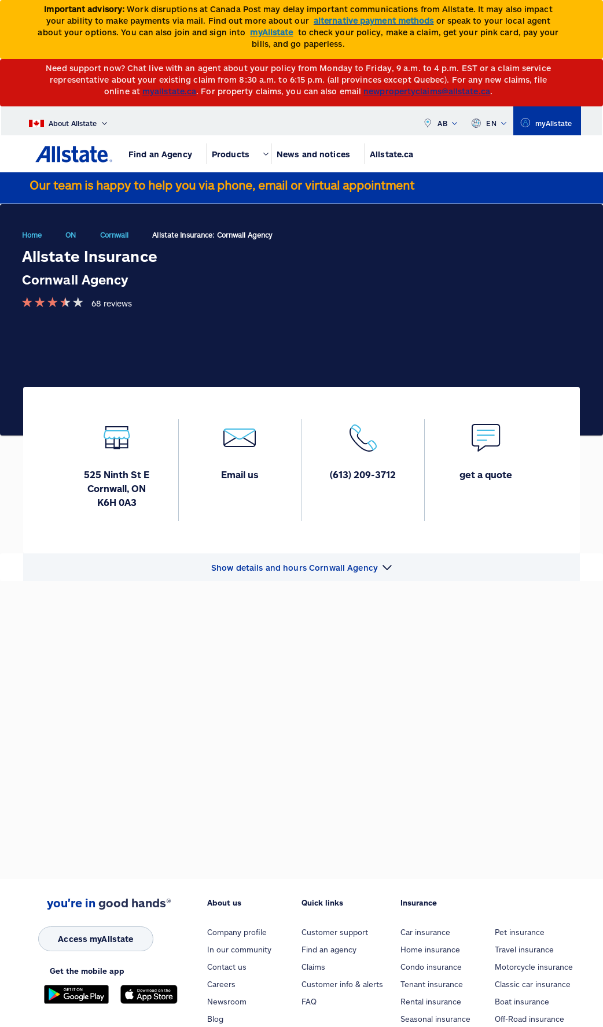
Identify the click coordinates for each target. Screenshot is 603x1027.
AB (440, 120)
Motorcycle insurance (534, 966)
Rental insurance (430, 1001)
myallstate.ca (169, 91)
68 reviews (111, 303)
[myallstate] (547, 120)
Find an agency (329, 949)
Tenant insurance (431, 984)
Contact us (227, 966)
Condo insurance (431, 966)
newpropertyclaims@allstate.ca (426, 91)
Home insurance (430, 949)
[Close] (591, 12)
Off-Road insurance (529, 1019)
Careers (221, 984)
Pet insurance (520, 932)
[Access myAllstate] (95, 938)
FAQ (309, 1001)
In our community (239, 949)
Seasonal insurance (435, 1019)
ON (70, 235)
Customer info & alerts (342, 984)
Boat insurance (522, 1001)
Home (32, 235)
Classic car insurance (533, 984)
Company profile (237, 932)
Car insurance (425, 932)
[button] (301, 567)
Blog (215, 1019)
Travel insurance (524, 949)
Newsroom (227, 1001)
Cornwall (114, 235)
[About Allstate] (68, 121)
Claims (313, 966)
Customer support (335, 932)
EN (488, 120)
